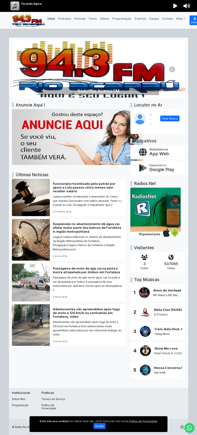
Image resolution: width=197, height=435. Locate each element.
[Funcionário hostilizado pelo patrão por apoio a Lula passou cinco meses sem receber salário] (69, 197)
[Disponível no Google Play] (157, 168)
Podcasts (64, 18)
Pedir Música (170, 118)
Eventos (140, 18)
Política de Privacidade (48, 407)
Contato (167, 18)
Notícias (80, 18)
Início (51, 18)
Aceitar (99, 426)
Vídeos (104, 18)
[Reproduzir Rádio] (175, 5)
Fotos (93, 18)
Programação (122, 18)
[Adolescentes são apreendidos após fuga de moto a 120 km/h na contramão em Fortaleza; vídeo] (69, 325)
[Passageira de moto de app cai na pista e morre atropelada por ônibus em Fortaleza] (69, 282)
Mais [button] (179, 18)
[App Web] (157, 152)
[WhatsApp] (182, 427)
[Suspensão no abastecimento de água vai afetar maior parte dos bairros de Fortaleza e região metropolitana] (69, 240)
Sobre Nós (18, 399)
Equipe (154, 18)
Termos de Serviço (53, 399)
